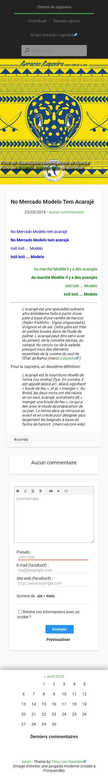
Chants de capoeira (54, 7)
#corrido (21, 439)
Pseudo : (52, 555)
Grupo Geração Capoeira (52, 35)
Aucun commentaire (66, 212)
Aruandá (25, 167)
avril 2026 (55, 676)
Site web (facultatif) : (52, 581)
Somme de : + (52, 599)
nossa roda (48, 167)
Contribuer (37, 21)
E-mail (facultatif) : (52, 568)
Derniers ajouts (66, 21)
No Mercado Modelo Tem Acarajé (52, 202)
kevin (26, 761)
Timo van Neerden (67, 761)
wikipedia (67, 358)
